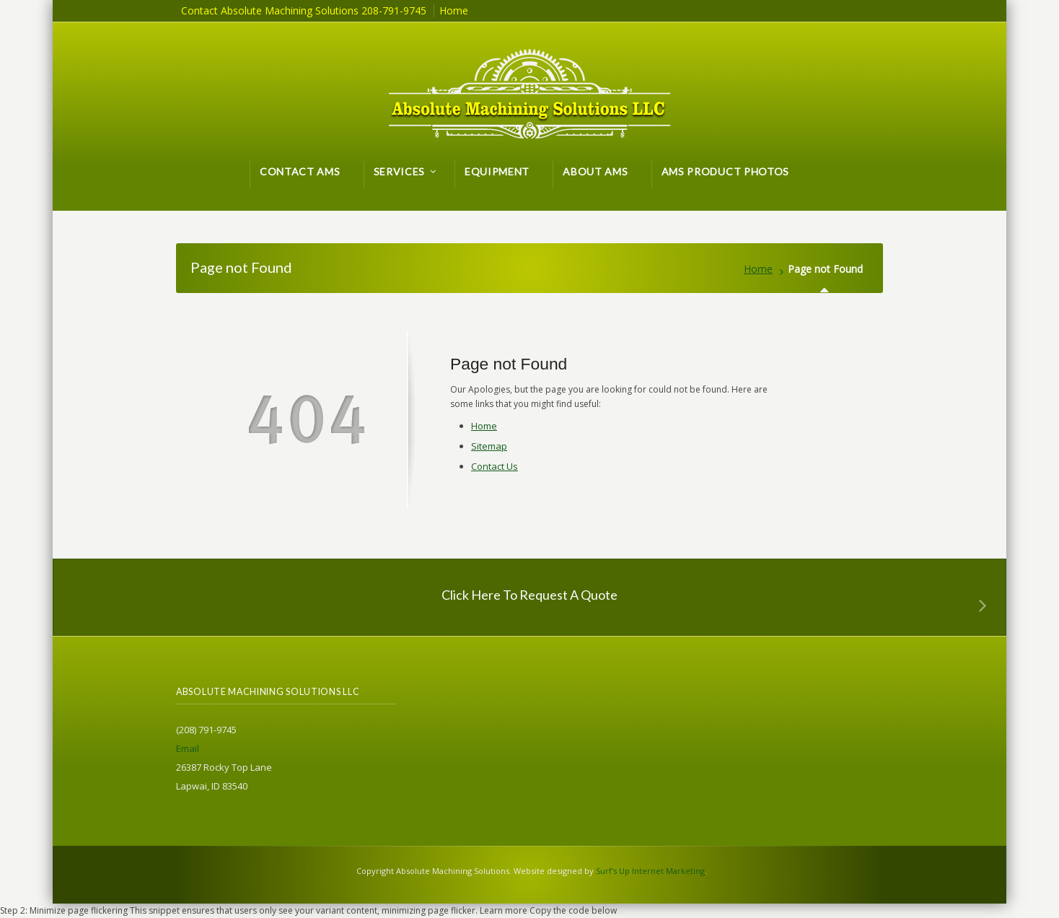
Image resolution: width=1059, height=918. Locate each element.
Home (758, 269)
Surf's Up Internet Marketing (650, 870)
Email (187, 748)
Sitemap (489, 446)
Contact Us (494, 466)
